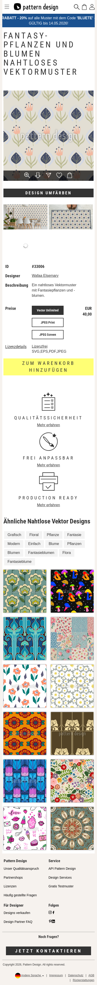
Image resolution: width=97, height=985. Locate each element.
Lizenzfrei (39, 346)
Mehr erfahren (48, 425)
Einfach (34, 544)
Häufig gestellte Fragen (20, 895)
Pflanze (53, 535)
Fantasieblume (20, 562)
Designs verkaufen (17, 913)
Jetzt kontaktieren (48, 951)
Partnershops (13, 877)
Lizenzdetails (16, 346)
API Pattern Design (62, 868)
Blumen (14, 553)
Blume (54, 544)
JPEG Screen (47, 334)
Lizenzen (10, 886)
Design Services (60, 877)
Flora (66, 553)
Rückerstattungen (83, 980)
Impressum (56, 975)
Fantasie (74, 535)
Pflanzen (74, 544)
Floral (34, 535)
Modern (14, 544)
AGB (91, 975)
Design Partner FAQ (18, 922)
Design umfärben (48, 192)
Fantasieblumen (41, 553)
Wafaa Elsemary (45, 276)
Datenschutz (76, 975)
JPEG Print (48, 322)
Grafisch (14, 535)
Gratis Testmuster (60, 886)
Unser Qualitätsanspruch (21, 868)
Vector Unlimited (48, 310)
